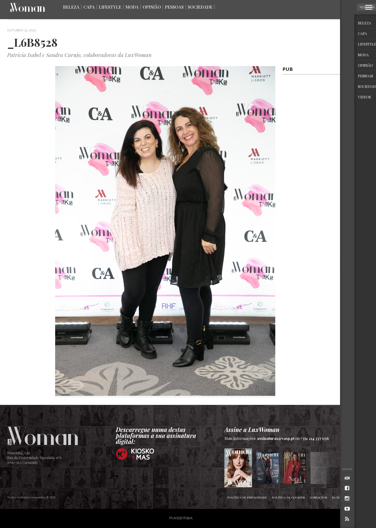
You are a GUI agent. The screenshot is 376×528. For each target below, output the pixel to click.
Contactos (318, 497)
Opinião (152, 7)
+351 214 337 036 (314, 438)
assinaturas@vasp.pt (275, 438)
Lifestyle (110, 7)
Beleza (71, 7)
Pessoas (174, 7)
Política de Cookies (288, 497)
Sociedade (200, 7)
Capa (89, 7)
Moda (132, 7)
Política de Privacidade (247, 497)
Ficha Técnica (343, 497)
